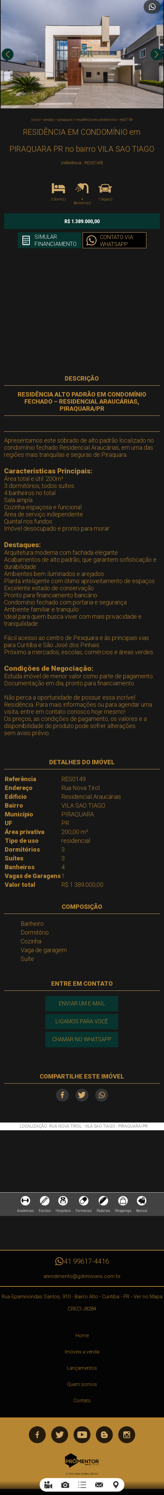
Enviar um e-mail (82, 1003)
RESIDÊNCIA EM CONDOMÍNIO (96, 120)
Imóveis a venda (82, 1351)
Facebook (62, 1095)
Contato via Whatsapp (116, 241)
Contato (82, 1400)
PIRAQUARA (65, 120)
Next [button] (156, 54)
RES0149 (126, 120)
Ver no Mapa (148, 1297)
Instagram (126, 1434)
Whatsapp (101, 1095)
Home (82, 1335)
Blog (104, 1434)
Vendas (48, 120)
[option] (82, 54)
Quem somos (82, 1384)
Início (35, 120)
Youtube (82, 1434)
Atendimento (152, 7)
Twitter (82, 1095)
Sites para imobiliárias (82, 1473)
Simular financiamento (56, 240)
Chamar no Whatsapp (81, 1039)
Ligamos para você (82, 1021)
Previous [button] (8, 54)
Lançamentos (82, 1368)
